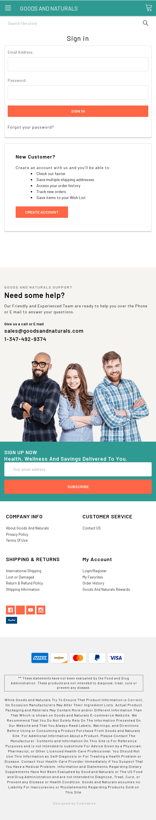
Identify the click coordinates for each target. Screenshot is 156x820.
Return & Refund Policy (24, 583)
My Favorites (93, 577)
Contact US (92, 528)
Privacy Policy (17, 534)
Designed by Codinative (74, 803)
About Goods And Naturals (27, 528)
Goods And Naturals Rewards (106, 589)
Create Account (42, 212)
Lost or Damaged (20, 577)
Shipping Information (23, 589)
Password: (17, 80)
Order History (93, 583)
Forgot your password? (31, 127)
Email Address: (21, 52)
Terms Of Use (17, 540)
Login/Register (95, 571)
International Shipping (23, 571)
